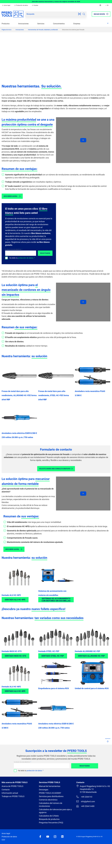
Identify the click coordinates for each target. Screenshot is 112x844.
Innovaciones (23, 24)
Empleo (35, 5)
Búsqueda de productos (49, 819)
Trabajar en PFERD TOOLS (13, 796)
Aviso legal (6, 5)
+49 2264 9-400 (85, 806)
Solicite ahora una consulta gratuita (56, 468)
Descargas (43, 789)
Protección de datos (21, 5)
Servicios (40, 24)
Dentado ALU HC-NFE (11, 595)
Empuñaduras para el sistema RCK (53, 688)
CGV (3, 840)
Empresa (76, 24)
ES (106, 5)
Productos (6, 24)
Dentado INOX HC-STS (12, 651)
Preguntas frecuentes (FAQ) (51, 822)
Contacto (6, 789)
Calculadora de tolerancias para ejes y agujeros (55, 811)
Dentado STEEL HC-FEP (48, 651)
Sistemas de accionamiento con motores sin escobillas (56, 599)
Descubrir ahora (12, 196)
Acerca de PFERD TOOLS (12, 786)
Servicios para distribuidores (51, 796)
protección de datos (25, 258)
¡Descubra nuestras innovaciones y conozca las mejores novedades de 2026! (56, 1)
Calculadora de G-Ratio (49, 816)
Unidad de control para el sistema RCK (92, 688)
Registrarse (45, 253)
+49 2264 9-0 (84, 797)
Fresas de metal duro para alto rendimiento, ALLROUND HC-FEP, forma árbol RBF (19, 395)
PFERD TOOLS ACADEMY (50, 793)
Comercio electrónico (48, 800)
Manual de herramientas (49, 786)
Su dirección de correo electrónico (13, 249)
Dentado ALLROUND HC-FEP (87, 651)
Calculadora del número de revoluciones (50, 804)
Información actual (10, 793)
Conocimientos (59, 24)
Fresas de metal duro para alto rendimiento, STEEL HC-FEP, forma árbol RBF (53, 395)
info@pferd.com (85, 801)
